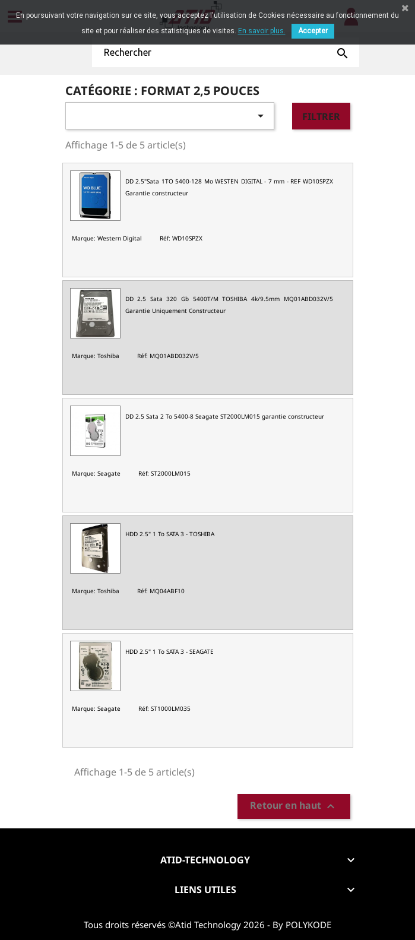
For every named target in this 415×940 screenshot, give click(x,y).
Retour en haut (294, 806)
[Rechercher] (225, 52)
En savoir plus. (262, 31)
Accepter (313, 31)
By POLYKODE (302, 924)
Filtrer (321, 116)
